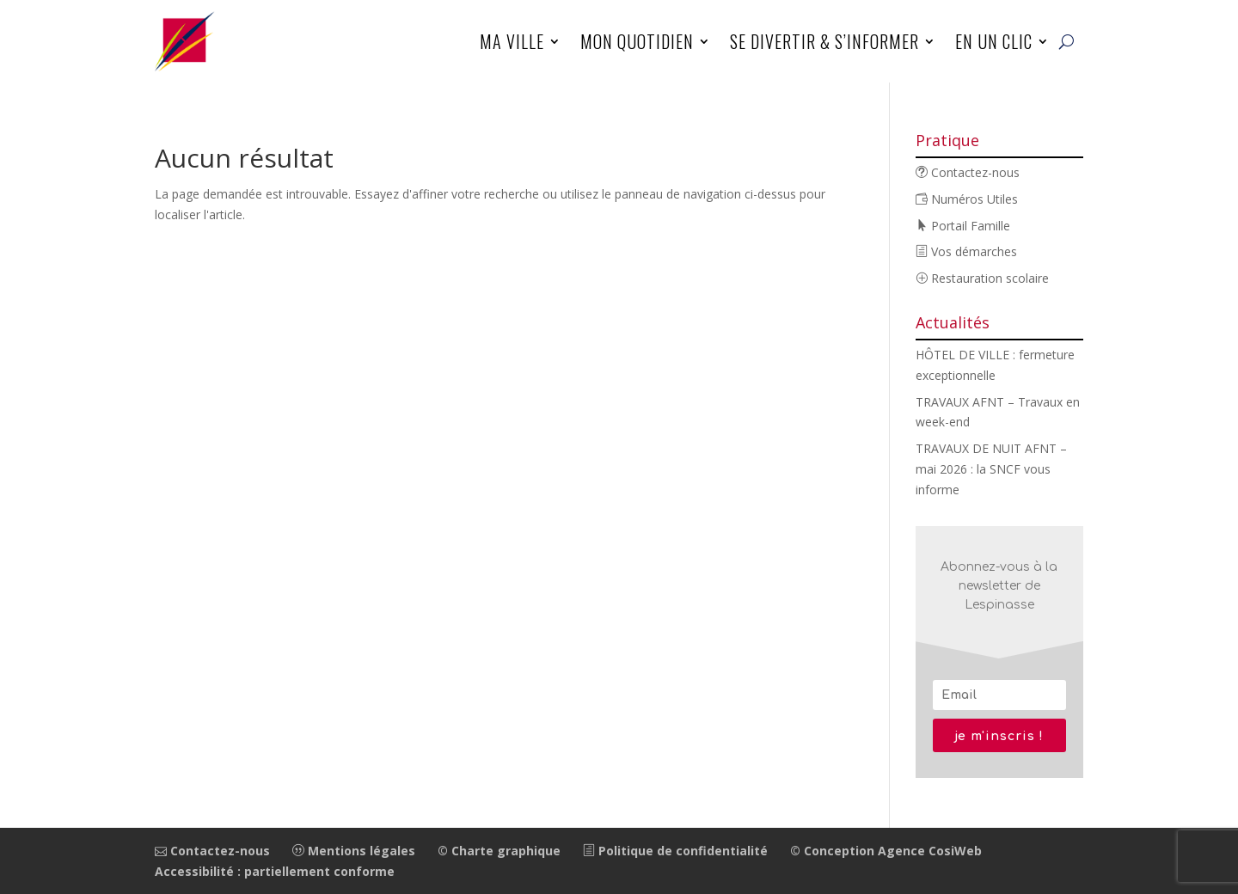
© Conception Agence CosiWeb (886, 850)
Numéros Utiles (967, 199)
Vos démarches (966, 251)
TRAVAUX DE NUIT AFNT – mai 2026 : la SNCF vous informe (991, 469)
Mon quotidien (637, 41)
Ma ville (512, 41)
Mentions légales (353, 850)
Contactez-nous (968, 172)
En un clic (994, 41)
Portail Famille (963, 225)
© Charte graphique (499, 850)
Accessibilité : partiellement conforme (275, 871)
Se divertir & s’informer (824, 41)
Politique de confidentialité (675, 850)
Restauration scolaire (982, 278)
